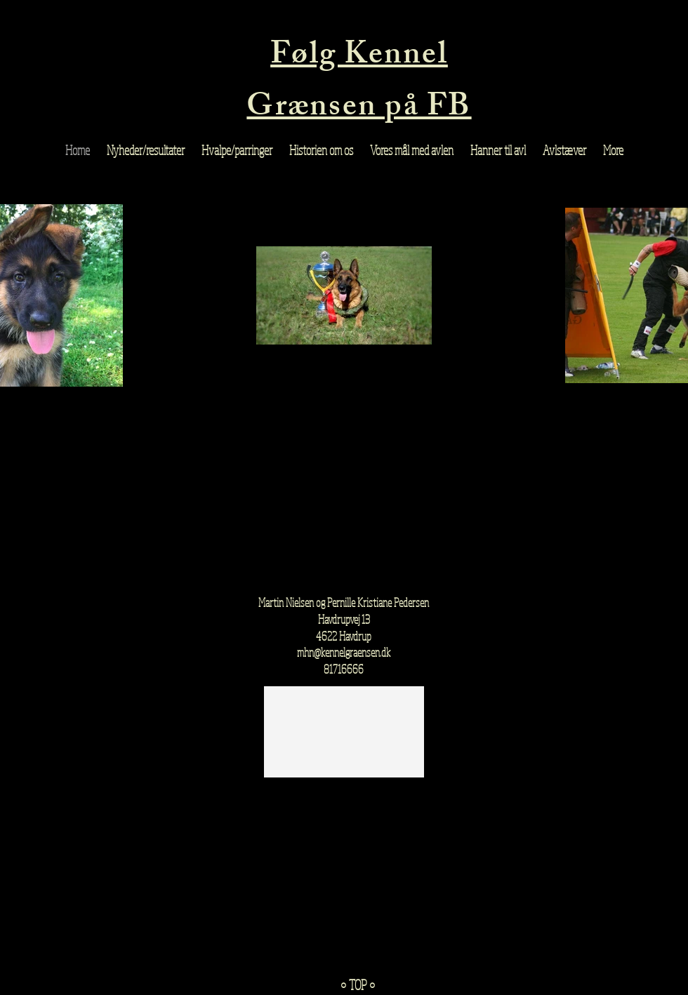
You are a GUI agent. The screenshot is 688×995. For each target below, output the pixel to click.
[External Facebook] (343, 495)
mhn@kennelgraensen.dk (343, 652)
